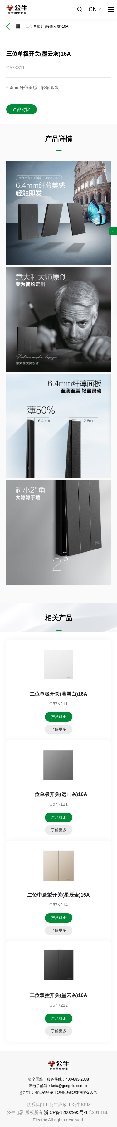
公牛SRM (81, 1104)
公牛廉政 (58, 1104)
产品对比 (21, 109)
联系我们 (35, 1104)
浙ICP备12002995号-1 (66, 1112)
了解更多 (58, 729)
